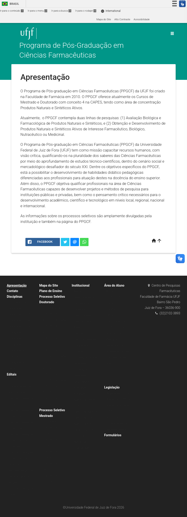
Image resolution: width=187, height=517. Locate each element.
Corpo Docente (82, 315)
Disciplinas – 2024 (19, 326)
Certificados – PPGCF (86, 430)
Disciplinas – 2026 (19, 320)
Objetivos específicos (86, 297)
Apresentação (17, 285)
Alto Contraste (122, 19)
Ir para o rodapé (85, 10)
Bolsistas (111, 291)
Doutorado (80, 333)
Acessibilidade (142, 19)
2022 (109, 375)
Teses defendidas (84, 381)
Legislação (112, 387)
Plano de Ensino (50, 291)
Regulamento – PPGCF (119, 393)
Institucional (80, 285)
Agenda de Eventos (85, 423)
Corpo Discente (82, 321)
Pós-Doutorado (82, 435)
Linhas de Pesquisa (85, 339)
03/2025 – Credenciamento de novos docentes (20, 386)
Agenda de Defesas (85, 399)
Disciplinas (14, 296)
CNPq (109, 303)
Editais (11, 374)
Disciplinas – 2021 (19, 344)
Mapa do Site (103, 19)
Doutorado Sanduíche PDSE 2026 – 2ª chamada (21, 458)
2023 (109, 381)
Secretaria (79, 309)
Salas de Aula (81, 447)
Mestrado (79, 327)
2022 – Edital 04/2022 (54, 308)
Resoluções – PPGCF (118, 399)
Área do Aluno (114, 285)
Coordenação (81, 303)
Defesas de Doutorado (86, 417)
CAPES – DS (113, 297)
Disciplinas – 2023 (19, 332)
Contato (12, 291)
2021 (109, 369)
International (111, 11)
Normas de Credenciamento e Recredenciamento (117, 423)
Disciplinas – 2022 (19, 338)
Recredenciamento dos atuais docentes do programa (22, 476)
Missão (78, 291)
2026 (77, 405)
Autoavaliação (82, 442)
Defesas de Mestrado (86, 411)
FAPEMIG (111, 309)
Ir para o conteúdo (12, 10)
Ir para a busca (61, 10)
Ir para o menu (37, 10)
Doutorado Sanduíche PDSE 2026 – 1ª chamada (21, 440)
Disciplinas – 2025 (19, 314)
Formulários (112, 435)
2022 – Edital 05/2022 (54, 421)
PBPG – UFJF (113, 315)
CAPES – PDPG (115, 327)
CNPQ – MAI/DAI (116, 321)
